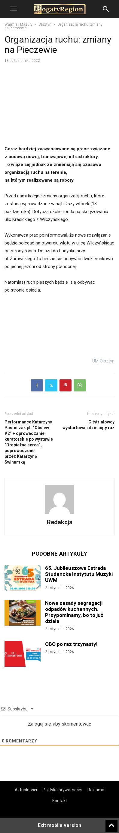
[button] (14, 9)
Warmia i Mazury (18, 24)
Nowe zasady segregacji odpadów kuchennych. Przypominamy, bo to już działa (74, 612)
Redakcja (59, 522)
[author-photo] (59, 513)
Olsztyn (44, 24)
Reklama (95, 789)
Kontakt (59, 800)
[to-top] (111, 823)
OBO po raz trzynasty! (71, 644)
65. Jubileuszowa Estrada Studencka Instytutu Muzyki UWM (79, 574)
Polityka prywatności (62, 789)
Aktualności (26, 789)
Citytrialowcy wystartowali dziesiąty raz (88, 425)
